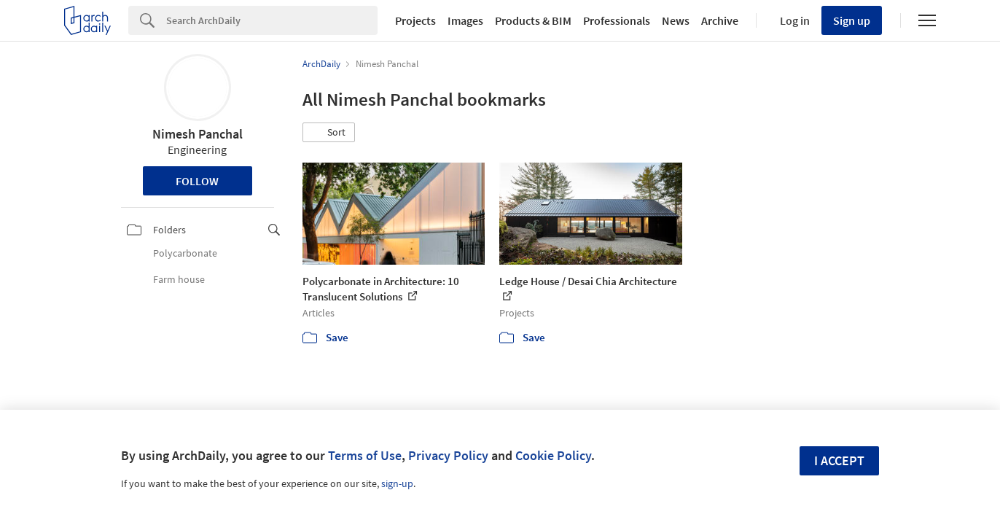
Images (465, 20)
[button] (328, 132)
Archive (719, 20)
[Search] (272, 20)
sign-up (397, 483)
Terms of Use (365, 455)
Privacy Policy (448, 455)
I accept (839, 460)
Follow (197, 181)
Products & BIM (533, 20)
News (676, 20)
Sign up (851, 20)
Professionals (616, 20)
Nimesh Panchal (197, 133)
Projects (415, 20)
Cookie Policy (553, 455)
